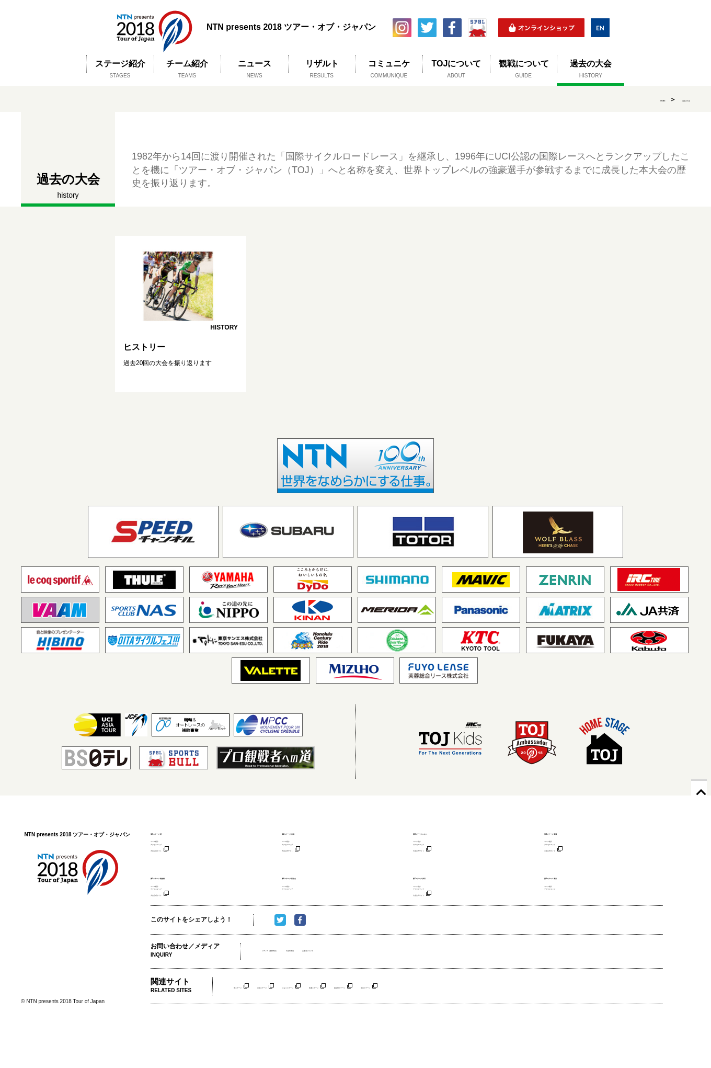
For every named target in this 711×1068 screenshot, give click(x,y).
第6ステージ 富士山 (312, 896)
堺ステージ (249, 1024)
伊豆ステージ (525, 1024)
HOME (632, 99)
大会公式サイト (171, 866)
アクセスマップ (171, 856)
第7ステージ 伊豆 (439, 896)
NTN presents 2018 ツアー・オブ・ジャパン (154, 27)
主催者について (395, 989)
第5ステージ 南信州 (181, 896)
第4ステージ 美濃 (571, 832)
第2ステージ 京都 (308, 832)
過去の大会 (674, 99)
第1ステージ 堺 (174, 832)
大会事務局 (348, 989)
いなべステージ (356, 1024)
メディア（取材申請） (293, 989)
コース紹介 (165, 845)
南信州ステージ (469, 1024)
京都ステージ (299, 1024)
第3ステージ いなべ (443, 832)
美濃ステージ (412, 1024)
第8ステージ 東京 (571, 896)
